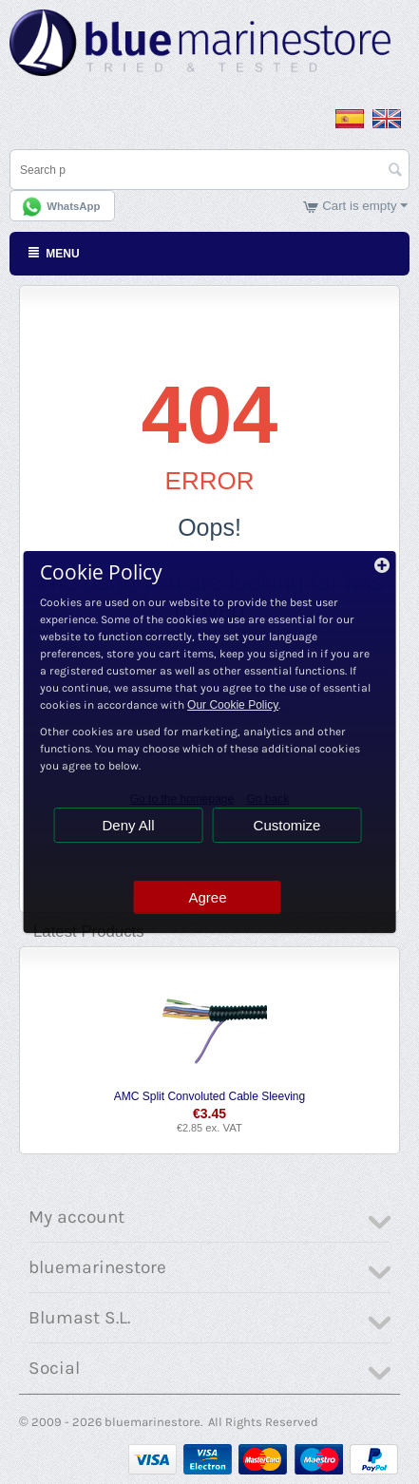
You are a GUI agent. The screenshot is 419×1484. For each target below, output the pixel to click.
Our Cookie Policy (232, 705)
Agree (207, 897)
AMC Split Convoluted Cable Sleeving (209, 1096)
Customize (287, 825)
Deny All (128, 825)
